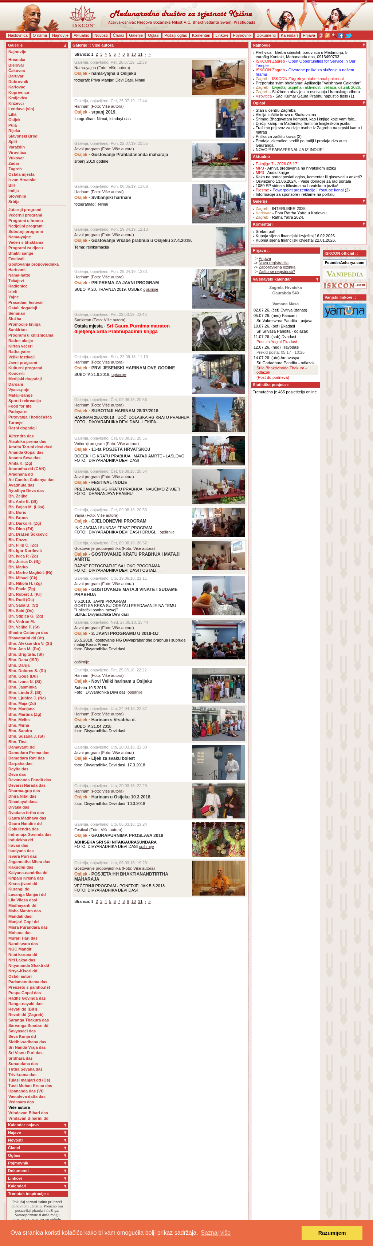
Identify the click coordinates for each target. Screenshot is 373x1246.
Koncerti (16, 373)
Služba (14, 319)
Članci (118, 35)
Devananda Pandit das (29, 780)
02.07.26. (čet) (266, 310)
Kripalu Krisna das (26, 878)
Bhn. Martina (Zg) (24, 714)
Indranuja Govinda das (30, 834)
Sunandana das (23, 1064)
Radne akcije (20, 340)
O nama (40, 35)
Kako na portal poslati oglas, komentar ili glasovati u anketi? (309, 177)
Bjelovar (16, 65)
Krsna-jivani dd (22, 883)
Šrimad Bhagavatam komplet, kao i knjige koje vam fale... (306, 119)
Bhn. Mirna (18, 725)
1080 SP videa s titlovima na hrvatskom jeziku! (297, 185)
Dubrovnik (18, 81)
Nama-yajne (19, 237)
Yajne (13, 297)
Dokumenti (266, 35)
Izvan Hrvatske (22, 180)
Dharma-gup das (24, 791)
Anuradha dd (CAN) (27, 469)
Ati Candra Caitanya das (31, 479)
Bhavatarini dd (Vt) (26, 638)
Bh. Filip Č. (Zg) (23, 545)
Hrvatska (16, 59)
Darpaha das (20, 763)
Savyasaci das (22, 1031)
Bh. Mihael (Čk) (22, 578)
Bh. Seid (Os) (21, 610)
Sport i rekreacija (24, 400)
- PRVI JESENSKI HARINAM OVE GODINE (124, 367)
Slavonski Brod (23, 136)
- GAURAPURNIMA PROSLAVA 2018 (118, 835)
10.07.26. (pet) (267, 326)
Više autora (19, 1107)
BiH (11, 185)
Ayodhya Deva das (26, 490)
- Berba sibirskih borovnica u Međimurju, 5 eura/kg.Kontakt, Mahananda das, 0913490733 (302, 54)
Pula (12, 125)
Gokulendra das (23, 829)
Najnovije (60, 35)
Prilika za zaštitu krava (275, 136)
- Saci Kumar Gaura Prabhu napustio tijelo (302, 96)
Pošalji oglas (175, 35)
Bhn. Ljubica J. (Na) (27, 698)
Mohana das (20, 932)
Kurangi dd (19, 889)
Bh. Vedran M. (21, 621)
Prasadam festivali (26, 302)
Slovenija (17, 196)
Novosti (101, 35)
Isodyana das (21, 851)
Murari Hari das (23, 938)
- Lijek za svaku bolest (104, 758)
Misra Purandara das (28, 927)
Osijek (14, 120)
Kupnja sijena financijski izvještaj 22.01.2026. (296, 240)
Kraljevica (17, 98)
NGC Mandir (20, 949)
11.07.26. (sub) (267, 336)
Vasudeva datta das (27, 1096)
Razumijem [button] (332, 1233)
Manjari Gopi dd (23, 922)
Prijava (309, 35)
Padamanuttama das (27, 982)
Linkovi (221, 35)
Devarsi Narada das (27, 785)
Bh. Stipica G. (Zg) (25, 616)
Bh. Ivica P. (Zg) (23, 556)
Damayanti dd (21, 747)
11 (140, 54)
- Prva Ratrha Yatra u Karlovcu (291, 213)
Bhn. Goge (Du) (23, 676)
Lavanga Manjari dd (27, 894)
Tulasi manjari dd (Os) (29, 1080)
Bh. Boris (17, 512)
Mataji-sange (20, 395)
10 (133, 54)
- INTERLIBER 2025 (281, 208)
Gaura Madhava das (27, 818)
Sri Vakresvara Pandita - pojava (284, 320)
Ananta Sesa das (24, 458)
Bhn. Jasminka (22, 687)
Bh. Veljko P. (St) (24, 627)
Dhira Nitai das (22, 796)
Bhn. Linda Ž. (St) (25, 692)
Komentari (201, 35)
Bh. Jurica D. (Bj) (24, 561)
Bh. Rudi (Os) (21, 600)
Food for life (20, 406)
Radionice (18, 286)
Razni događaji (22, 428)
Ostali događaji (22, 308)
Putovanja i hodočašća (30, 417)
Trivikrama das (22, 1074)
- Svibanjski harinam (102, 197)
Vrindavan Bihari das (28, 1113)
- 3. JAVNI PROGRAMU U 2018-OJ (116, 633)
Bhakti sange (20, 253)
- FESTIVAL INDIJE (101, 482)
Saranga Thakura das (28, 1020)
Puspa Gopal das (24, 993)
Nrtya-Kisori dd (22, 971)
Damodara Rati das (26, 758)
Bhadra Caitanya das (28, 632)
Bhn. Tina (17, 741)
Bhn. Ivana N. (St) (25, 681)
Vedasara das (21, 1102)
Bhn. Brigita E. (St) (26, 654)
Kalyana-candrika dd (28, 872)
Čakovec (16, 70)
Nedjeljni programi (26, 226)
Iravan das (18, 845)
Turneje (15, 422)
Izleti (12, 291)
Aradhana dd (20, 474)
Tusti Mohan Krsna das (30, 1085)
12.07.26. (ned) (267, 347)
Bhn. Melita (19, 720)
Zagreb (15, 169)
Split (12, 141)
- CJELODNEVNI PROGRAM (110, 521)
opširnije (151, 289)
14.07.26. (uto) (267, 358)
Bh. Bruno (18, 518)
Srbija (14, 201)
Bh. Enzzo (18, 539)
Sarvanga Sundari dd (28, 1025)
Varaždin (16, 147)
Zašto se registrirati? (277, 271)
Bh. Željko (18, 496)
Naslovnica (18, 35)
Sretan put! (265, 231)
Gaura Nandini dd (25, 823)
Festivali (16, 259)
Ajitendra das (21, 436)
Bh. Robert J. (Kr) (25, 594)
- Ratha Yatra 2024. (280, 217)
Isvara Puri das (22, 856)
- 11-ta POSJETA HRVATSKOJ (112, 449)
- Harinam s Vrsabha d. (105, 719)
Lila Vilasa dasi (22, 900)
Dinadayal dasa (23, 801)
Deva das (17, 774)
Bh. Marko (18, 567)
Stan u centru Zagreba (275, 110)
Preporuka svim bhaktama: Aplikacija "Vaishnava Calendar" (308, 83)
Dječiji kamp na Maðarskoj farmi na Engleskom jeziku (303, 123)
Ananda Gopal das (26, 452)
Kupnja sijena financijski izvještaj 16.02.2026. (296, 236)
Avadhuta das (21, 485)
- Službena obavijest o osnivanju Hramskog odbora (308, 92)
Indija (13, 191)
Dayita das (18, 769)
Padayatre (18, 411)
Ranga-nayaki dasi (26, 1003)
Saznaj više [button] (216, 1233)
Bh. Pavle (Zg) (21, 589)
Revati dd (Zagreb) (26, 1014)
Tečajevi (16, 280)
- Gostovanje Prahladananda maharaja (121, 154)
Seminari (16, 313)
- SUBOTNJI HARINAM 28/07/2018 (117, 410)
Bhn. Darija (19, 665)
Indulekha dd (20, 840)
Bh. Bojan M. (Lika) (26, 507)
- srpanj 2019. (95, 112)
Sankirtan (17, 330)
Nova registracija (273, 263)
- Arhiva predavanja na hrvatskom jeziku (296, 168)
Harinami (16, 269)
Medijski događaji (25, 379)
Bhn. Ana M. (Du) (24, 649)
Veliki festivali (21, 357)
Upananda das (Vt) (26, 1091)
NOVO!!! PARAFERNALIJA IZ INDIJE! (289, 149)
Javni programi (22, 362)
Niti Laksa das (21, 960)
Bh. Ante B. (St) (23, 501)
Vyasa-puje (19, 390)
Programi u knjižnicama (30, 335)
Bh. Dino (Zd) (21, 529)
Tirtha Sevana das (25, 1069)
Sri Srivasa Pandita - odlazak (282, 331)
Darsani (15, 384)
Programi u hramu (25, 220)
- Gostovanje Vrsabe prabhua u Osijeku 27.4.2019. (133, 240)
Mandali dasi (20, 916)
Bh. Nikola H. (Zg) (25, 583)
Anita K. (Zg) (20, 463)
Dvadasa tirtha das (26, 812)
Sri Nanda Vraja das (27, 1047)
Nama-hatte (19, 275)
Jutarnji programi (24, 209)
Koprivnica (18, 92)
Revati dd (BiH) (22, 1009)
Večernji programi (25, 215)
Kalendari (289, 35)
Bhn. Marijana (21, 709)
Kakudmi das (20, 867)
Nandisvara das (23, 943)
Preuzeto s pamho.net (29, 987)
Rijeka (14, 130)
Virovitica (17, 152)
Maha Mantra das (24, 911)
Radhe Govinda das (27, 998)
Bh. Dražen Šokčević (28, 534)
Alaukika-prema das (27, 441)
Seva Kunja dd (22, 1036)
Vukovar (16, 158)
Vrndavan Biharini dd (28, 1118)
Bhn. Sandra (20, 731)
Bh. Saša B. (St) (23, 605)
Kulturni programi (25, 368)
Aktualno (81, 35)
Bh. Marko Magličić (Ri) (30, 572)
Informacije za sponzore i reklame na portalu (295, 194)
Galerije (136, 35)
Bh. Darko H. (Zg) (24, 523)
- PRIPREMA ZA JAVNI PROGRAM (116, 282)
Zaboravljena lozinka (277, 267)
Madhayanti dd (22, 905)
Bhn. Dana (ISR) (23, 660)
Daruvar (16, 76)
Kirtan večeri (20, 346)
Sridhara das (20, 1058)
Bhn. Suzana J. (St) (26, 736)
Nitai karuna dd (22, 954)
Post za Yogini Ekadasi (276, 342)
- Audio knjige (272, 172)
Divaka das (18, 807)
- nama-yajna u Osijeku (105, 73)
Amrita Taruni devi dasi (31, 447)
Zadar (13, 163)
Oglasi (153, 35)
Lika (12, 114)
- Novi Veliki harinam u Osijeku (113, 681)
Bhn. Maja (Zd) (22, 703)
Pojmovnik (242, 35)
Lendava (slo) (21, 109)
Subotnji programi (25, 231)
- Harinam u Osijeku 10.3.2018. (113, 796)
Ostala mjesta (21, 174)
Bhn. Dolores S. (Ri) (27, 670)
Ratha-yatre (19, 351)
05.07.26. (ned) (267, 315)
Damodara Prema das (29, 752)
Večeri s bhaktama (25, 242)
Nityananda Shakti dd (28, 965)
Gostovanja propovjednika (33, 264)
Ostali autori (20, 976)
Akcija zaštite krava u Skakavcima (286, 114)
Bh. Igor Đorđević (25, 550)
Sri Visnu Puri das (25, 1053)
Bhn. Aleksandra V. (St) (30, 643)
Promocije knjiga (24, 324)
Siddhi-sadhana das (27, 1042)
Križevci (16, 103)
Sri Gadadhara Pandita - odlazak (285, 363)
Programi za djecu (25, 248)
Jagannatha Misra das (29, 862)
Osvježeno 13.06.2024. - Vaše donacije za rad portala (303, 181)
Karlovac (16, 87)
